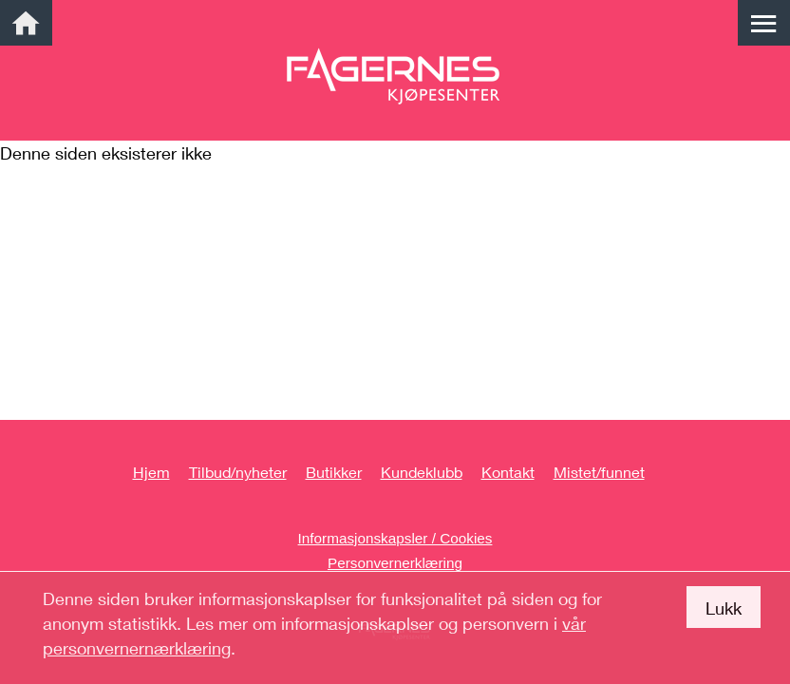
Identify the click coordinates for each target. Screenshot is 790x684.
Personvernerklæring (395, 563)
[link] (26, 23)
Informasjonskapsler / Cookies (395, 538)
